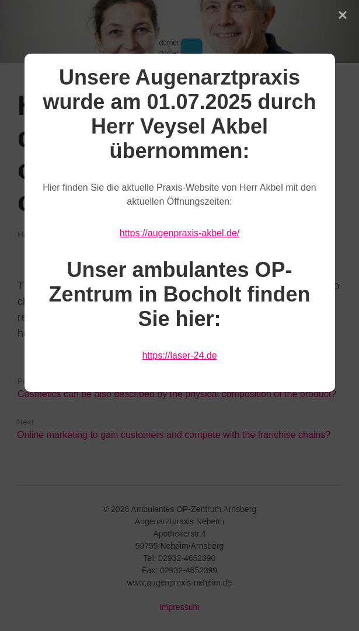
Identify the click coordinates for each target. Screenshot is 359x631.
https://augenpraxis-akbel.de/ (179, 233)
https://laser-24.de (179, 355)
